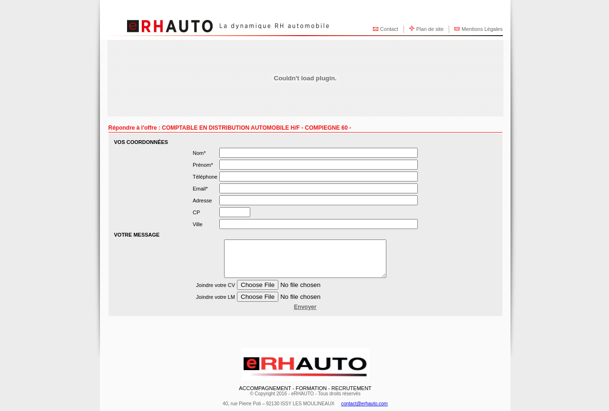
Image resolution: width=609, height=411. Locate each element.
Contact (389, 29)
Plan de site (429, 29)
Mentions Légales (482, 29)
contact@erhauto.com (364, 403)
